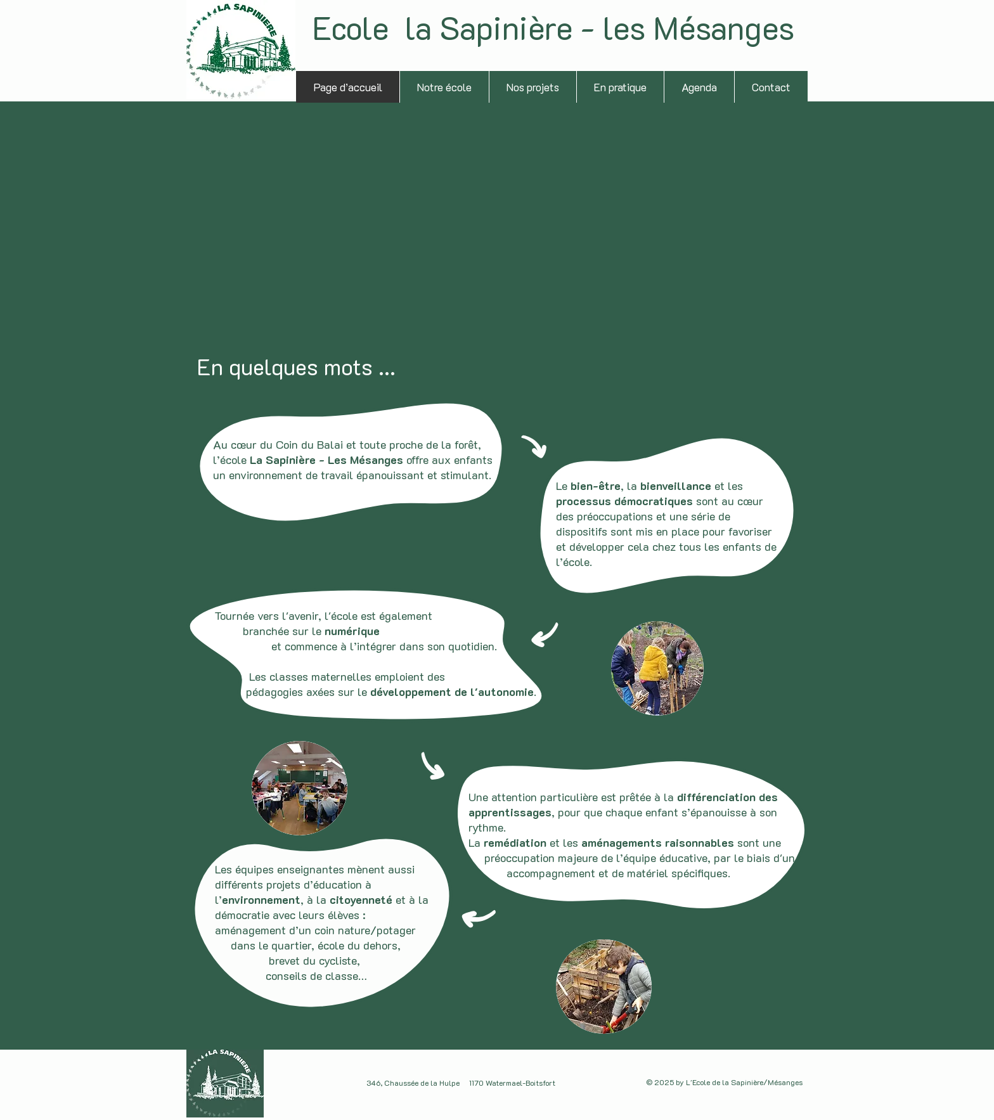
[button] (532, 87)
